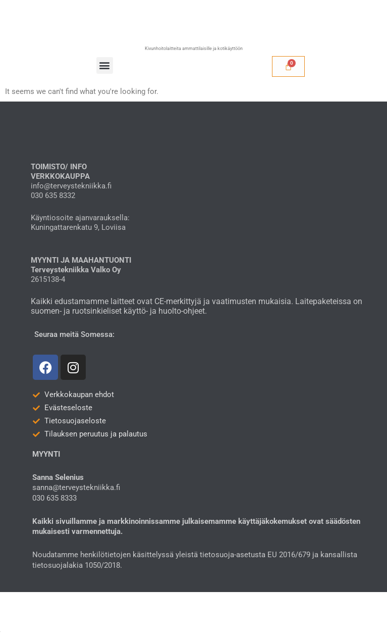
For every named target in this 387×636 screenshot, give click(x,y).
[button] (104, 65)
